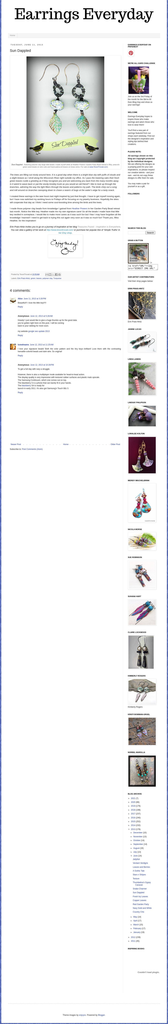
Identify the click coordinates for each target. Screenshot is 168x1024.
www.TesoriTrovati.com (98, 167)
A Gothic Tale (138, 872)
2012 (133, 938)
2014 (133, 826)
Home (12, 35)
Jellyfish (136, 860)
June (135, 857)
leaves (39, 278)
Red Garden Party (141, 905)
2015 (133, 822)
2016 (133, 819)
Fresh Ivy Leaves (140, 897)
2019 (133, 807)
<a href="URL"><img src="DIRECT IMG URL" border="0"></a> (144, 267)
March (136, 925)
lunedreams (23, 345)
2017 (133, 815)
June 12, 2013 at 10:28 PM (42, 365)
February (137, 929)
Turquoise (57, 278)
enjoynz (82, 1016)
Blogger (101, 1016)
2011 (133, 942)
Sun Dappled (138, 893)
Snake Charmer (140, 890)
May (135, 918)
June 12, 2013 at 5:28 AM (41, 316)
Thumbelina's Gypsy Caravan (142, 884)
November (138, 837)
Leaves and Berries (141, 868)
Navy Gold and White (142, 909)
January (137, 933)
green (33, 278)
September (138, 845)
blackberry (26, 385)
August (136, 849)
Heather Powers (80, 208)
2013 (133, 830)
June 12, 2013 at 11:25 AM (41, 345)
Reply (20, 307)
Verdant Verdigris (140, 864)
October (137, 841)
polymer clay (47, 278)
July (135, 853)
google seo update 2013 (39, 331)
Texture (136, 879)
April (135, 922)
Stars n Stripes (139, 875)
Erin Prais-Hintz (23, 278)
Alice (20, 299)
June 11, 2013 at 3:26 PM (35, 299)
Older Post (115, 444)
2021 (133, 799)
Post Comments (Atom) (32, 449)
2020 (133, 803)
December (138, 833)
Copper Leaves (139, 901)
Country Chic (138, 913)
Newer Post (16, 444)
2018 (133, 811)
